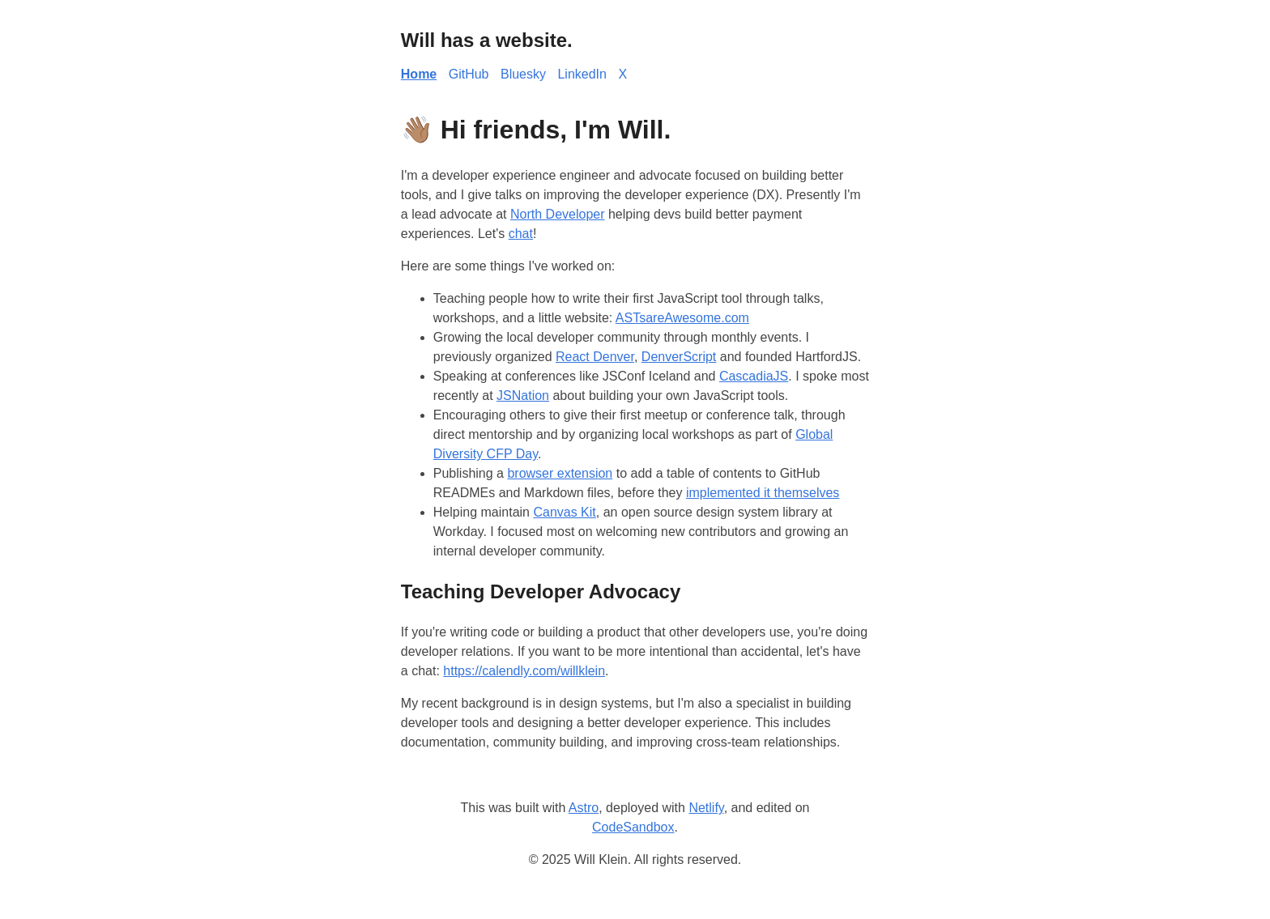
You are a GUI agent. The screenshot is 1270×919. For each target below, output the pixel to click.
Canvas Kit (564, 512)
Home (419, 74)
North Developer (557, 214)
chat (521, 233)
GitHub (469, 74)
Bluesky (523, 74)
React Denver (595, 357)
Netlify (705, 808)
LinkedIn (582, 74)
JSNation (522, 395)
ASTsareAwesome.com (682, 318)
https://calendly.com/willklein (524, 671)
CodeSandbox (633, 827)
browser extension (559, 473)
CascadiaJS (753, 376)
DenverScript (678, 357)
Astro (584, 808)
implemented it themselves (762, 493)
